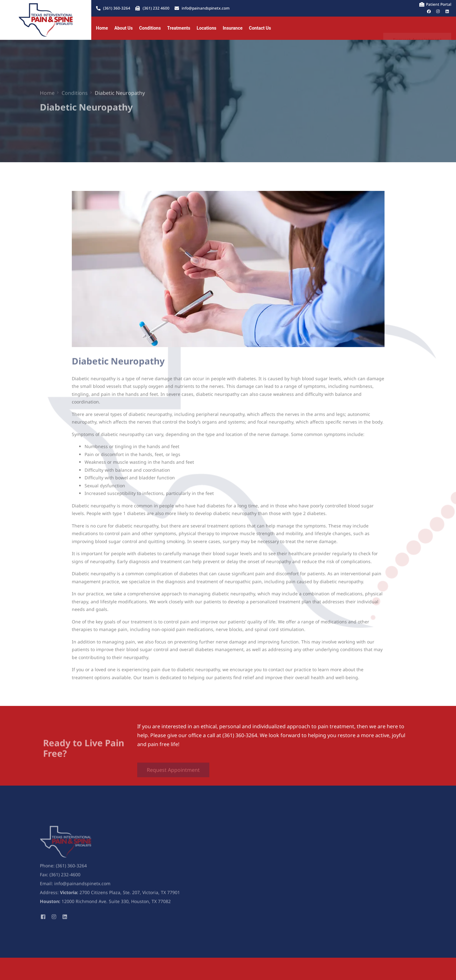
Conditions (150, 28)
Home (102, 28)
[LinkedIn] (64, 920)
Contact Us (260, 28)
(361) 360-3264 (71, 869)
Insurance (233, 28)
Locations (206, 28)
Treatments (178, 28)
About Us (123, 28)
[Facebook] (43, 920)
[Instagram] (54, 920)
